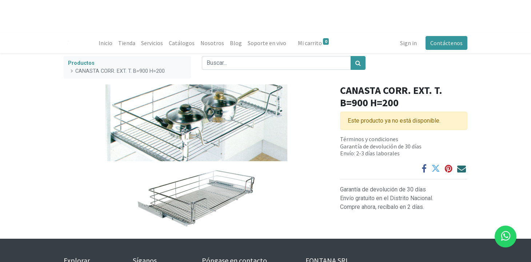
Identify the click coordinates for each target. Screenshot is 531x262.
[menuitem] (105, 43)
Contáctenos (446, 43)
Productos (81, 63)
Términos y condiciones (369, 139)
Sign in (408, 43)
